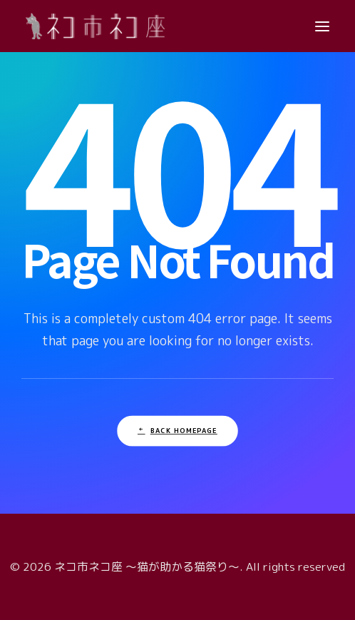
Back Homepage (177, 431)
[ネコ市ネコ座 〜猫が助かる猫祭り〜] (95, 26)
